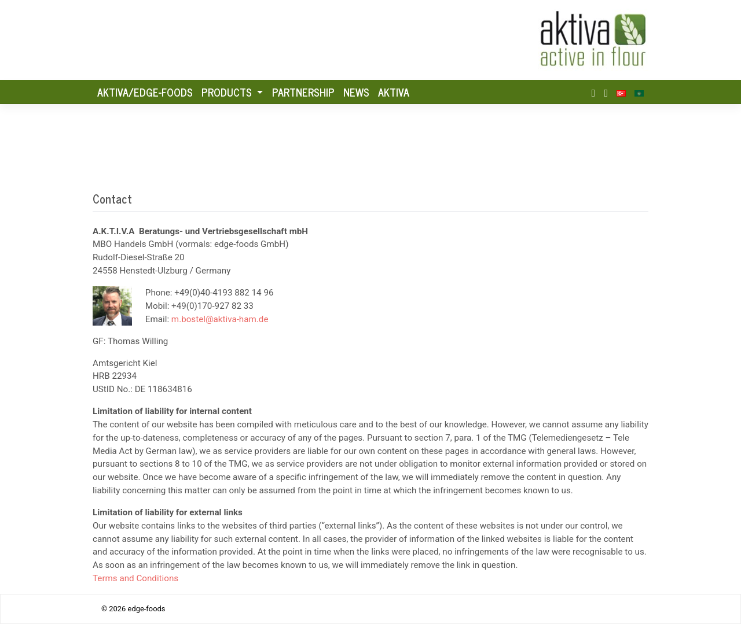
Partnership (303, 92)
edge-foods (147, 608)
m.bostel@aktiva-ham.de (220, 319)
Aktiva (393, 92)
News (356, 92)
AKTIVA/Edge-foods (145, 92)
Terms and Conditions (135, 578)
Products (228, 92)
